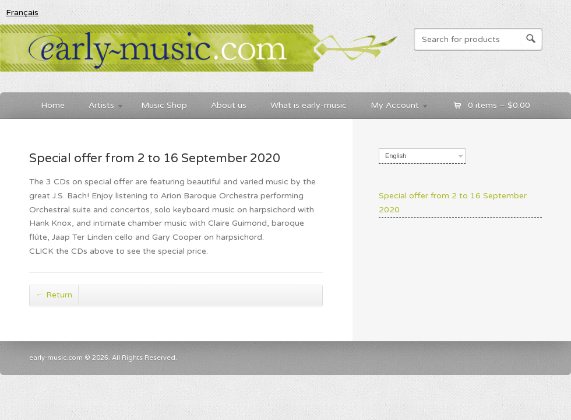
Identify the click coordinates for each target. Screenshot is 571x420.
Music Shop (164, 105)
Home (53, 105)
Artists (100, 107)
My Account (394, 107)
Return (54, 295)
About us (228, 105)
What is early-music (308, 105)
